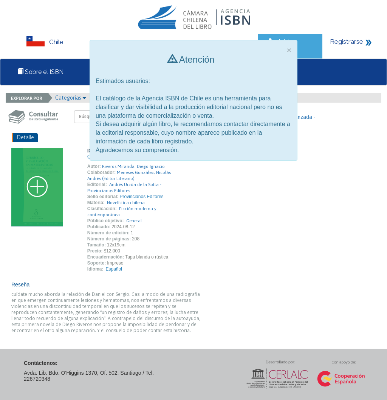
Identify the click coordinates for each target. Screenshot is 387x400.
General (134, 220)
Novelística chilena (126, 202)
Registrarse (346, 41)
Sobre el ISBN (40, 71)
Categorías (70, 98)
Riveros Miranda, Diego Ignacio (133, 166)
